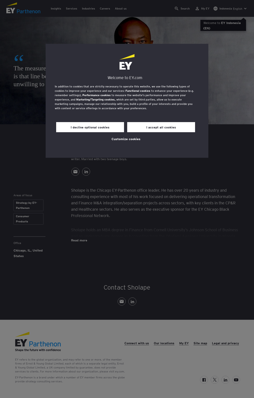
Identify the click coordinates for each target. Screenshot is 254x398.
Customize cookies (126, 139)
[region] (127, 101)
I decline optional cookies (90, 127)
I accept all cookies (161, 127)
